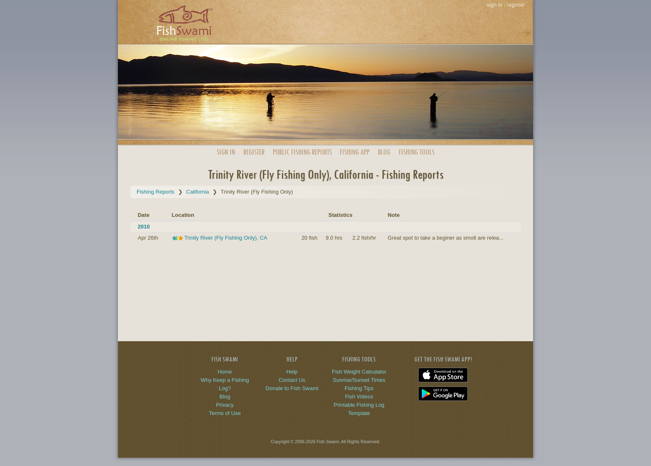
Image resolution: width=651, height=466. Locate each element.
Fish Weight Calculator (359, 372)
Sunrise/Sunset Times (359, 380)
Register (253, 152)
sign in (494, 5)
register (516, 5)
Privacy (225, 405)
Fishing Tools (416, 152)
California (197, 192)
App (355, 152)
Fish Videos (359, 396)
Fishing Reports (155, 192)
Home (225, 372)
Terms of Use (225, 413)
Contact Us (292, 380)
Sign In (226, 152)
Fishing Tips (359, 388)
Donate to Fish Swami (292, 388)
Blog (384, 152)
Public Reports (302, 152)
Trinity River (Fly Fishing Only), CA (225, 238)
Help (292, 372)
